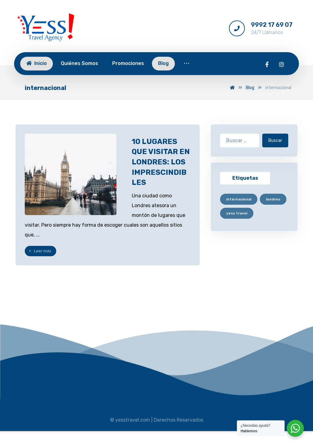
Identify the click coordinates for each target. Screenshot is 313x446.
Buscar (275, 140)
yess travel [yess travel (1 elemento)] (236, 213)
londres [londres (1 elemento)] (273, 199)
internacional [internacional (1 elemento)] (238, 199)
